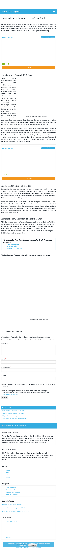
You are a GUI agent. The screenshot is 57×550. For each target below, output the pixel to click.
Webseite (4, 375)
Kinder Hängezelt (12, 246)
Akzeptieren (33, 545)
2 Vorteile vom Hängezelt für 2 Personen (13, 413)
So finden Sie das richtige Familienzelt (12, 504)
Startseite (4, 425)
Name (3, 359)
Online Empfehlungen (11, 521)
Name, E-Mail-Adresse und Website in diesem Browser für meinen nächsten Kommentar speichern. (28, 385)
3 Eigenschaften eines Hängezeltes (11, 416)
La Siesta (8, 475)
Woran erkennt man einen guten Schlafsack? (14, 508)
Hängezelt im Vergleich (10, 11)
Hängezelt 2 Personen (12, 494)
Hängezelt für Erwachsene (14, 248)
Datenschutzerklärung (10, 394)
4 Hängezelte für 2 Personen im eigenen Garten (15, 418)
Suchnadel (8, 537)
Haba (7, 472)
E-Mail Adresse (6, 367)
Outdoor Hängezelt (12, 245)
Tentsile (8, 477)
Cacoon (8, 470)
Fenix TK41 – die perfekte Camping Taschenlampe (15, 511)
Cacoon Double (7, 38)
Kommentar (5, 343)
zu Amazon (28, 68)
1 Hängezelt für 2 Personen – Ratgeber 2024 (14, 410)
